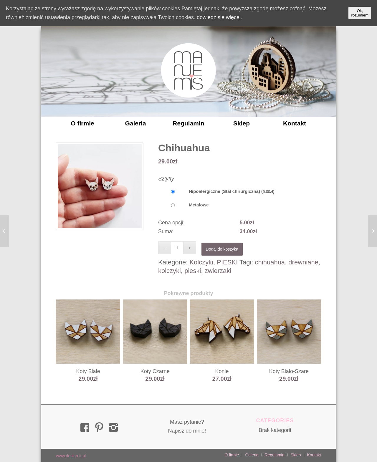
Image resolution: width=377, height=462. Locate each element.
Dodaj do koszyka (222, 249)
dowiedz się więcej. (219, 17)
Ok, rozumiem (359, 13)
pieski (192, 270)
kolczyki (169, 270)
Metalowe (183, 204)
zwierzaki (218, 270)
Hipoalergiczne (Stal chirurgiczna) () (216, 191)
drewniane (303, 262)
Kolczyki (201, 262)
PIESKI (227, 262)
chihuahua (270, 262)
